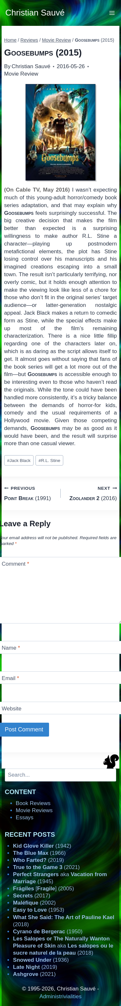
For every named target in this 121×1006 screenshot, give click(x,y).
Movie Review (21, 74)
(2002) (34, 903)
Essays (25, 817)
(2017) (31, 896)
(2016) (91, 492)
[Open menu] (112, 13)
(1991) (29, 492)
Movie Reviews (34, 810)
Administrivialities (60, 996)
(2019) (38, 860)
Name (11, 648)
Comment (15, 564)
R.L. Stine (49, 460)
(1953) (38, 910)
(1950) (47, 931)
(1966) (39, 853)
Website (11, 709)
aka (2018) (63, 946)
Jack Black (19, 460)
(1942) (42, 846)
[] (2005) (43, 888)
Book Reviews (33, 803)
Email (10, 678)
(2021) (46, 867)
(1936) (41, 960)
